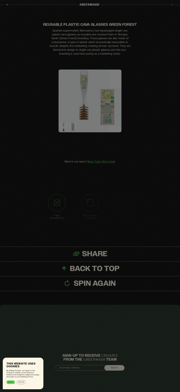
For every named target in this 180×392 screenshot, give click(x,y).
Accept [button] (11, 382)
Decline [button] (21, 382)
